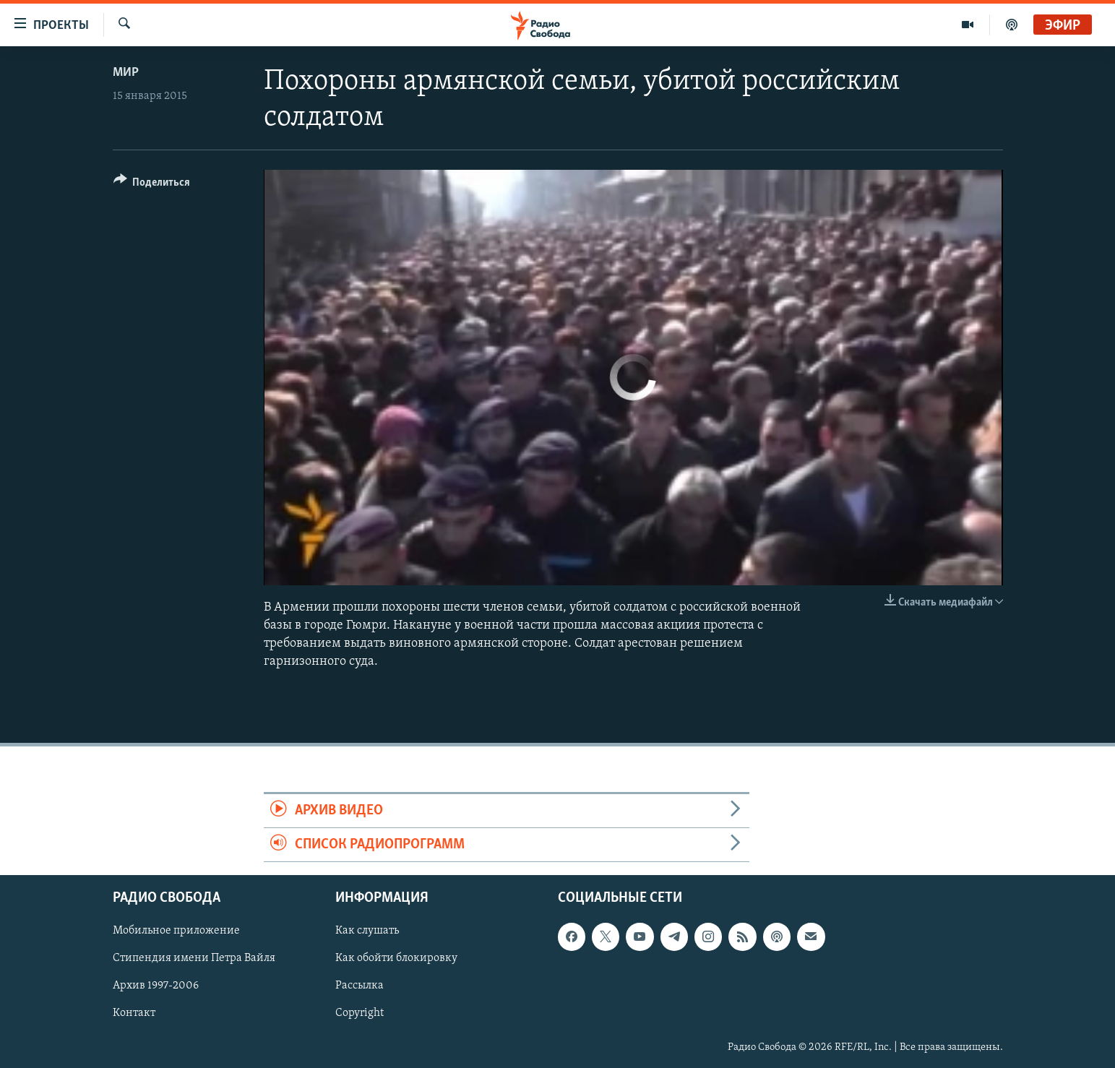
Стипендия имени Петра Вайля (194, 959)
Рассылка (359, 986)
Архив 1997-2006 (156, 986)
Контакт (134, 1014)
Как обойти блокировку (396, 959)
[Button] (152, 184)
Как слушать (367, 931)
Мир (126, 72)
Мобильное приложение (176, 931)
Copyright (359, 1014)
